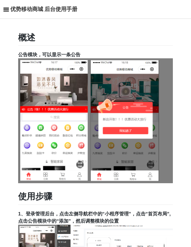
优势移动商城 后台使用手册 (43, 9)
